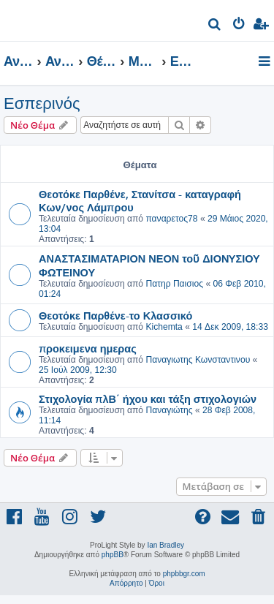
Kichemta (163, 327)
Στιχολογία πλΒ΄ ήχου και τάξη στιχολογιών (147, 398)
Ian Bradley (165, 545)
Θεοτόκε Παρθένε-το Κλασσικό (115, 315)
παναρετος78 (171, 219)
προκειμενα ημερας (88, 348)
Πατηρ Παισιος (174, 284)
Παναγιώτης (168, 410)
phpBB (112, 555)
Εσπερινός (42, 103)
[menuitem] (215, 26)
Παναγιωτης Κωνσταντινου (197, 360)
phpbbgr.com (184, 574)
